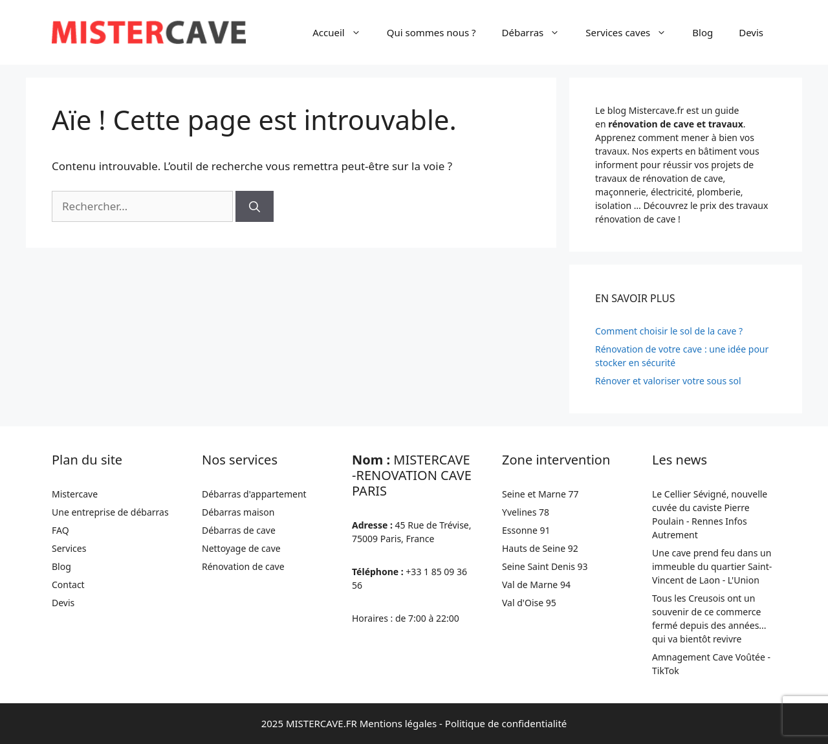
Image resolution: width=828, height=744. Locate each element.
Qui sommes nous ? (431, 32)
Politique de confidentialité (506, 723)
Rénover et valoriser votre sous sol (668, 381)
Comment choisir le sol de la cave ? (669, 331)
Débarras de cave (239, 530)
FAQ (60, 530)
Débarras (537, 32)
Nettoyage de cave (241, 548)
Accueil (342, 32)
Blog (702, 32)
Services (69, 548)
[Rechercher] (254, 206)
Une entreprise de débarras (110, 512)
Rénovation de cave (243, 566)
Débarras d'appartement (254, 494)
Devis (751, 32)
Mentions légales (398, 723)
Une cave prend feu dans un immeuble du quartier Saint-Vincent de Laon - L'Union (712, 566)
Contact (68, 584)
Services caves (632, 32)
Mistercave (75, 494)
